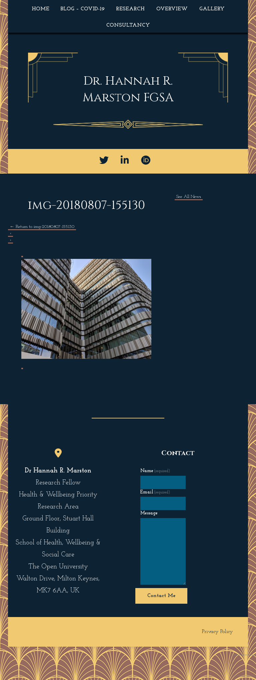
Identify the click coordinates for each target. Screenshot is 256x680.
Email (155, 492)
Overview (172, 9)
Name (155, 470)
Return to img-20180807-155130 (42, 226)
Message (149, 513)
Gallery (212, 9)
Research (130, 9)
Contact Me (161, 595)
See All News (188, 196)
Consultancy (128, 25)
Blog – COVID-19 (83, 9)
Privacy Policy (217, 631)
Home (40, 9)
